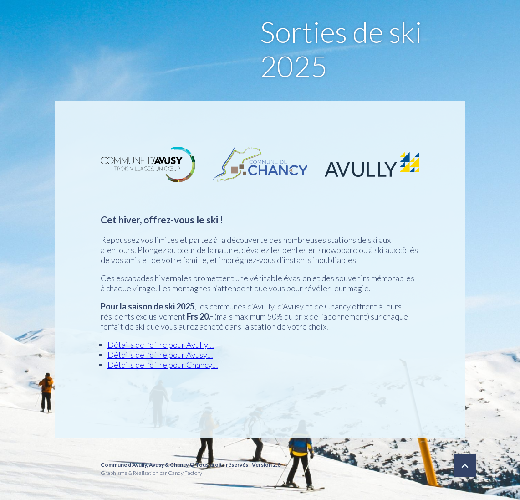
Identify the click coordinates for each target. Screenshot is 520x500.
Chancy (179, 464)
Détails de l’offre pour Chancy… (162, 365)
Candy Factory (185, 472)
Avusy (156, 464)
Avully (139, 464)
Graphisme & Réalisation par (134, 472)
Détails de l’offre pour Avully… (160, 345)
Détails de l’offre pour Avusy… (160, 355)
